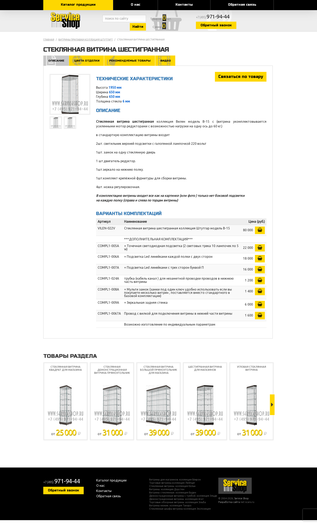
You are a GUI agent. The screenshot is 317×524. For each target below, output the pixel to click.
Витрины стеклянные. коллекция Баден (172, 496)
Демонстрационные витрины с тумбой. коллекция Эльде (183, 499)
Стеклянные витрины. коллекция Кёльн (172, 490)
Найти (148, 28)
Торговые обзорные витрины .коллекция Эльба (177, 506)
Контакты (184, 4)
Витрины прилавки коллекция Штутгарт (85, 43)
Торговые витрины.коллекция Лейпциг (172, 487)
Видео (171, 64)
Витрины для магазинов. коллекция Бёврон (175, 483)
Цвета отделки (88, 64)
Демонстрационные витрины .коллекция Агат (176, 503)
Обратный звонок (238, 27)
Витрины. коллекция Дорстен (166, 493)
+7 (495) (236, 18)
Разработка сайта (229, 505)
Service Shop (72, 22)
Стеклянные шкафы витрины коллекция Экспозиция (180, 512)
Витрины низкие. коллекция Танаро (170, 509)
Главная (48, 43)
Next (272, 408)
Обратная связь (242, 4)
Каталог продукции (78, 4)
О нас (135, 4)
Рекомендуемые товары (133, 64)
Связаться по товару (240, 80)
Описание (57, 64)
